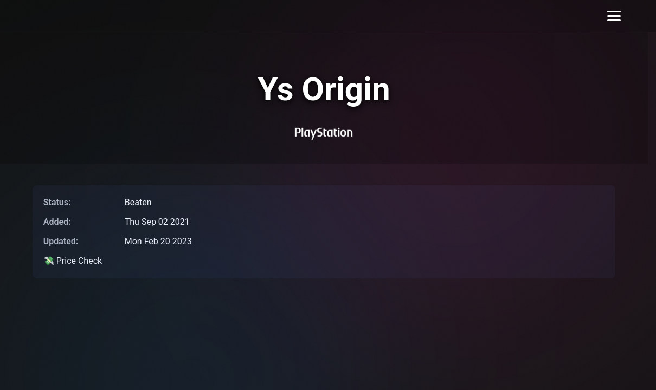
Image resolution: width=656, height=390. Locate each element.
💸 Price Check (72, 261)
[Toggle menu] (613, 16)
